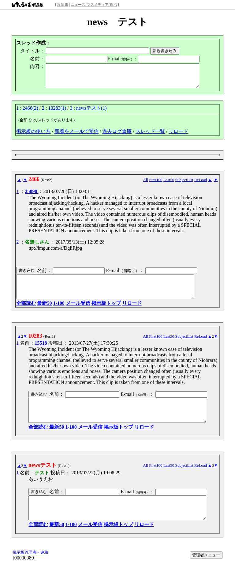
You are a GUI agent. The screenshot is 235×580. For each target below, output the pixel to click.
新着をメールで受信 (76, 135)
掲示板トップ (106, 312)
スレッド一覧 (150, 135)
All (145, 184)
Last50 (168, 184)
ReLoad (200, 184)
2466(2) (30, 112)
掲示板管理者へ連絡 (30, 570)
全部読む (26, 312)
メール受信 (78, 312)
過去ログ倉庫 (117, 135)
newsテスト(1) (91, 112)
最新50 (44, 312)
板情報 (62, 4)
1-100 (58, 312)
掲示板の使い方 (33, 135)
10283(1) (57, 112)
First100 (155, 184)
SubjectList (184, 184)
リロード (178, 135)
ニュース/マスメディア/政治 (94, 4)
